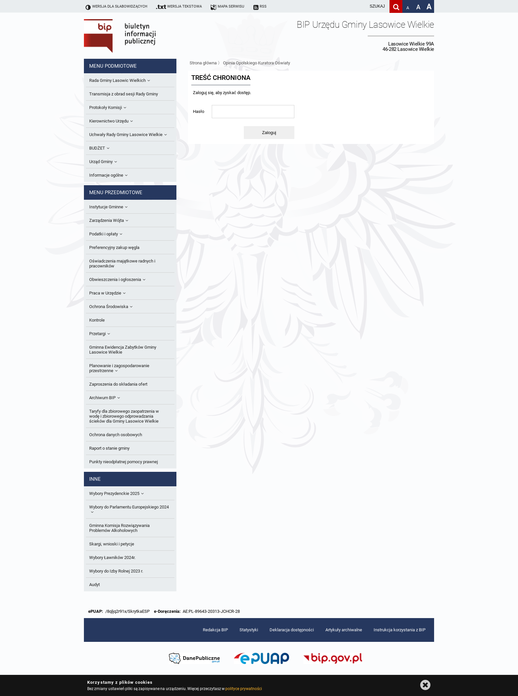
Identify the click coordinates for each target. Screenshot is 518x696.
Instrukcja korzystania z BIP (400, 629)
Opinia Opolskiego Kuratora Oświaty (256, 62)
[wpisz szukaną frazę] (360, 6)
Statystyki (249, 629)
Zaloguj (269, 132)
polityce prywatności (243, 688)
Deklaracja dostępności (292, 629)
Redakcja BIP (215, 629)
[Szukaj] (395, 6)
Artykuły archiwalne (343, 629)
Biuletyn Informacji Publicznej (138, 35)
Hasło (198, 111)
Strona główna (203, 62)
